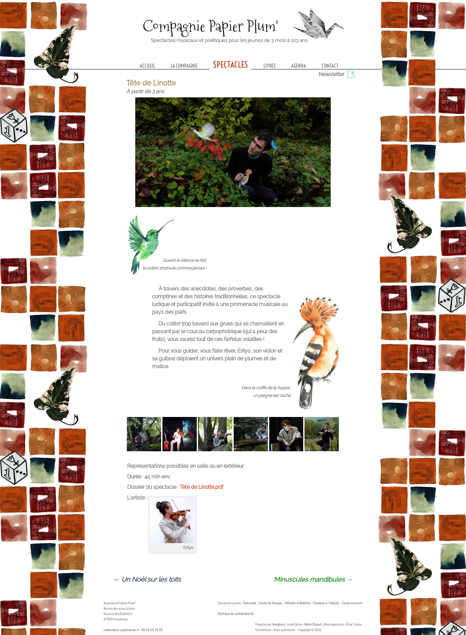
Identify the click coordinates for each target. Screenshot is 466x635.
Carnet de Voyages (271, 603)
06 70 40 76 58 (151, 630)
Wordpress (278, 624)
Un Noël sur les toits (147, 579)
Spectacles (230, 64)
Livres (269, 65)
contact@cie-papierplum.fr (121, 630)
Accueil (147, 65)
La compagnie (184, 65)
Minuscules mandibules (313, 579)
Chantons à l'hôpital (326, 603)
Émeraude (249, 603)
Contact (330, 65)
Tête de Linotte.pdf (201, 487)
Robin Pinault (313, 624)
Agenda (298, 65)
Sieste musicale (352, 603)
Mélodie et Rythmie (297, 603)
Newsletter (331, 74)
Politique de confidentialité (236, 613)
